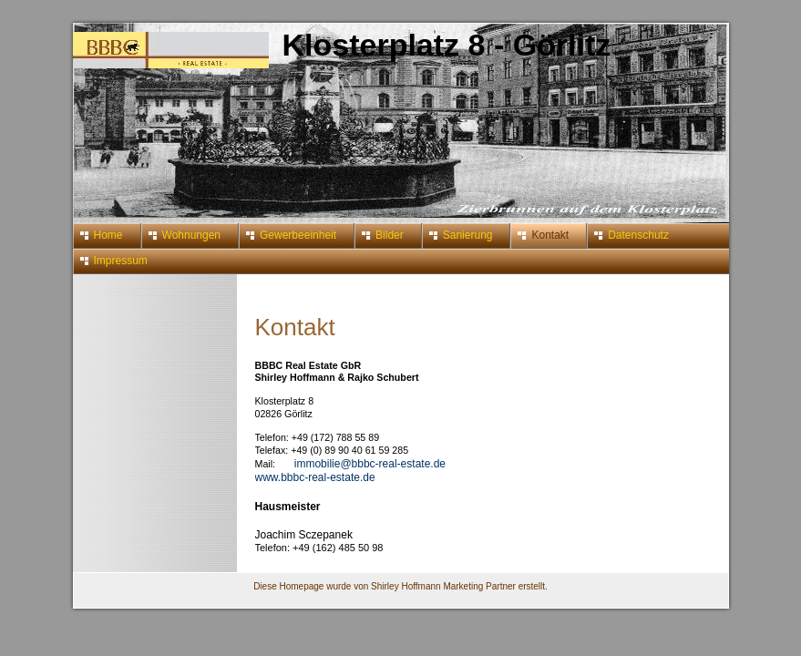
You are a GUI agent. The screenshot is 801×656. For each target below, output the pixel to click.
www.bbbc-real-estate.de (315, 477)
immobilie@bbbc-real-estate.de (370, 463)
